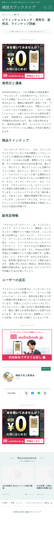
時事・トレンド (20, 14)
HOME (4, 503)
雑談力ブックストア (19, 7)
